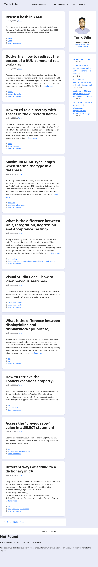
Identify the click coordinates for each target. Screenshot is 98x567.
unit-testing (12, 267)
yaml (10, 39)
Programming (62, 4)
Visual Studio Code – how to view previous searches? (30, 288)
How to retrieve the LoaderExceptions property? (30, 389)
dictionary (15, 521)
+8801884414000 (82, 46)
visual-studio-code (15, 312)
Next (23, 534)
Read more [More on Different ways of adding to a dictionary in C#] (12, 513)
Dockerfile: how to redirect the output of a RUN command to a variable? (33, 61)
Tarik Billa (11, 4)
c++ (13, 418)
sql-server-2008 (25, 463)
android (82, 4)
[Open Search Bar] (91, 4)
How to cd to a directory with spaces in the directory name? (32, 116)
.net (9, 418)
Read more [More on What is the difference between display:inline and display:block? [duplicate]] (39, 363)
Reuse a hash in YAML (24, 17)
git (74, 4)
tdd (38, 270)
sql (9, 460)
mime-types (20, 210)
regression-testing (30, 270)
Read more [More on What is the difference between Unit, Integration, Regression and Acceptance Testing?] (12, 262)
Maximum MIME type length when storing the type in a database (30, 171)
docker (11, 96)
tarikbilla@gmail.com (82, 44)
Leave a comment (15, 43)
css (9, 369)
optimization (24, 521)
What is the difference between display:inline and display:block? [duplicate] (33, 334)
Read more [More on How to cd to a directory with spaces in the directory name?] (33, 142)
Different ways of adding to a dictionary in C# (31, 481)
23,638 (15, 534)
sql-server (14, 463)
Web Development (42, 4)
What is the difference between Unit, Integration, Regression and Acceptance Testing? (33, 230)
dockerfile (17, 98)
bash (10, 148)
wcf (17, 418)
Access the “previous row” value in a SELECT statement (30, 436)
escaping (16, 151)
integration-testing (15, 270)
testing (43, 270)
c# (9, 416)
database (11, 208)
